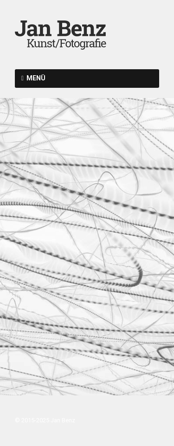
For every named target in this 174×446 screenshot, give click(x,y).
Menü (35, 78)
